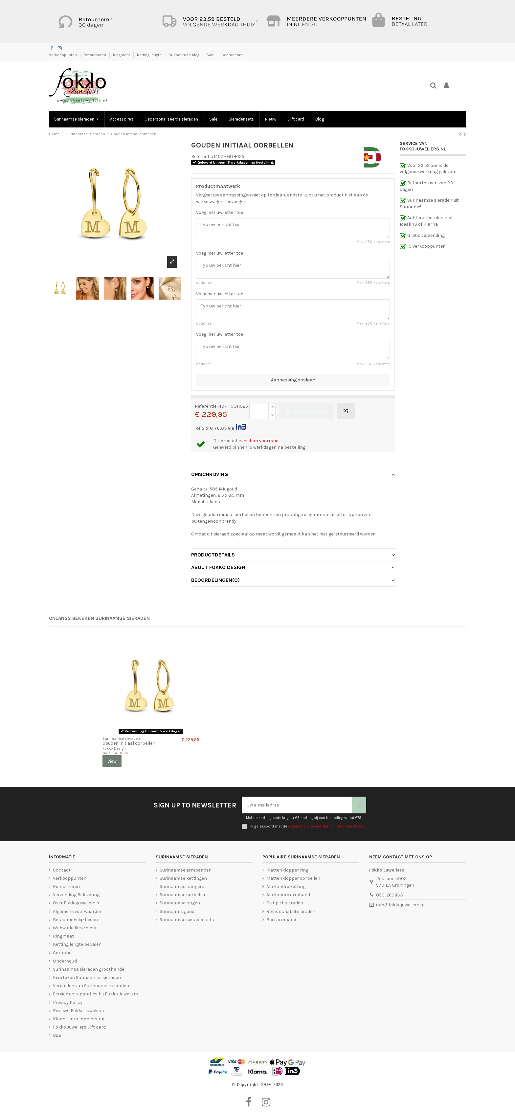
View (112, 761)
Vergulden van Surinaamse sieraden (91, 985)
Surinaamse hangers (182, 886)
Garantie (62, 953)
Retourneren (95, 55)
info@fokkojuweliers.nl (400, 905)
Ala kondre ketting (285, 886)
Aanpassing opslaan (293, 380)
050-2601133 (389, 895)
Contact (62, 870)
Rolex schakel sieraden (290, 911)
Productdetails (293, 555)
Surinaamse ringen (180, 903)
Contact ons (232, 55)
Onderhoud (65, 961)
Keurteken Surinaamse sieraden (87, 977)
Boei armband (281, 919)
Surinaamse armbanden (186, 870)
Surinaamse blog (184, 55)
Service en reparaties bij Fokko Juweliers (95, 994)
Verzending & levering (76, 894)
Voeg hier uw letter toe (219, 212)
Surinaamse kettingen (183, 878)
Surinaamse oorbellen (183, 894)
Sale (210, 55)
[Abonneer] (359, 805)
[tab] (293, 474)
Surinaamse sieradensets (187, 919)
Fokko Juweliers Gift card (79, 1027)
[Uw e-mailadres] (297, 805)
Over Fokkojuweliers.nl (77, 903)
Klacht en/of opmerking (78, 1019)
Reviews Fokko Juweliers (78, 1010)
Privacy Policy (67, 1002)
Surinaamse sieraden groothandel (89, 969)
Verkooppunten (63, 55)
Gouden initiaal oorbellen (128, 743)
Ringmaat (122, 55)
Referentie (202, 156)
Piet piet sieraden (284, 903)
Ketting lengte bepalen (77, 944)
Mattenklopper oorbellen (293, 878)
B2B (57, 1035)
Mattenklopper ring (287, 870)
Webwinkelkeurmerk (75, 928)
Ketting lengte (150, 55)
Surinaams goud (177, 911)
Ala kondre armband (288, 894)
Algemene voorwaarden (77, 911)
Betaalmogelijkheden (75, 919)
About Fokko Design (293, 567)
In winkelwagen (306, 411)
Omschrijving (293, 474)
